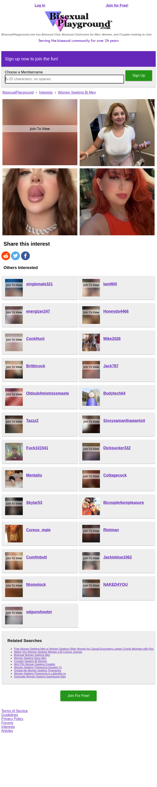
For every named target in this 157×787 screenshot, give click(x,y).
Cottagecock (115, 475)
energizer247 (38, 311)
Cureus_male (38, 530)
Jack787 (111, 366)
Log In (40, 5)
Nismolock (36, 584)
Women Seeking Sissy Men (30, 658)
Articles (7, 731)
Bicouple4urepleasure (123, 502)
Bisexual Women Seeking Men (32, 655)
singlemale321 (39, 284)
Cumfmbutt (36, 557)
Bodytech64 (114, 393)
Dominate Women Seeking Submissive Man (40, 676)
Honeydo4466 (115, 311)
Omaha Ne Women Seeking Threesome (37, 670)
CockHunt (35, 338)
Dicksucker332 (116, 448)
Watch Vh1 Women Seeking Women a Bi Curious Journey (48, 651)
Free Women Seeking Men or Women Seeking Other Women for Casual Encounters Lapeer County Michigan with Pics (84, 648)
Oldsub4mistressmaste (47, 393)
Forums (7, 723)
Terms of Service (14, 711)
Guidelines (9, 715)
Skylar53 (34, 502)
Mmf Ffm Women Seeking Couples (34, 664)
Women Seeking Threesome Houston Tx (38, 667)
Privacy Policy (12, 719)
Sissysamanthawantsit (124, 420)
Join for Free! (117, 5)
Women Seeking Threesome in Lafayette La (40, 673)
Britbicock (35, 366)
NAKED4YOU (115, 584)
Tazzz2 (32, 420)
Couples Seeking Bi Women (30, 661)
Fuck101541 (37, 448)
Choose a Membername (24, 72)
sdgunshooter (39, 612)
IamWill (110, 284)
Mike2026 (112, 338)
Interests (8, 727)
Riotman (111, 530)
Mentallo (34, 475)
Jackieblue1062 (117, 557)
